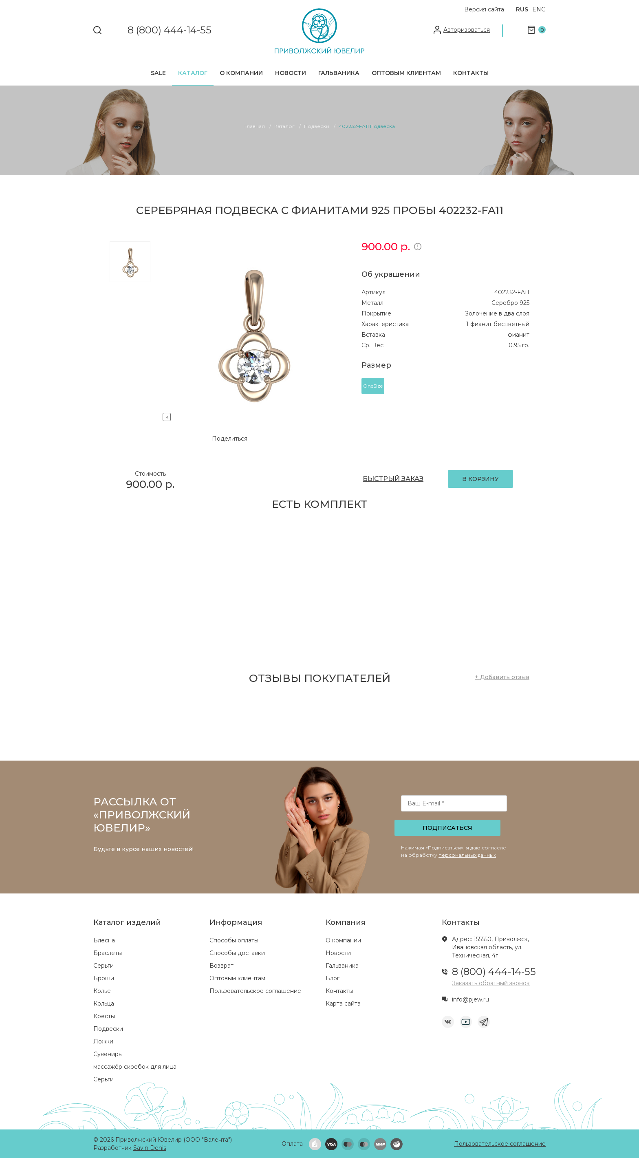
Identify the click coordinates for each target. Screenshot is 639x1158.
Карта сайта (343, 1003)
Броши (103, 978)
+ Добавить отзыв (502, 677)
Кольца (103, 1003)
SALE (158, 73)
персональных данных (467, 855)
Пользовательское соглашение (255, 991)
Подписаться (447, 828)
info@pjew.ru (470, 999)
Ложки (103, 1041)
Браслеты (107, 953)
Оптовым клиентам (406, 73)
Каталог (192, 73)
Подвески (108, 1028)
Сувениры (108, 1054)
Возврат (221, 965)
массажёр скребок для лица (134, 1066)
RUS (522, 9)
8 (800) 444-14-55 (170, 30)
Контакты (471, 73)
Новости (290, 73)
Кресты (104, 1016)
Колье (102, 991)
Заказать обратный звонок (491, 983)
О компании (241, 73)
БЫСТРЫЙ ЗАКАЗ (393, 479)
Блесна (104, 940)
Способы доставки (237, 953)
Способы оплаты (233, 940)
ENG (539, 9)
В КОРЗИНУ (480, 479)
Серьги (103, 965)
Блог (332, 978)
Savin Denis (149, 1147)
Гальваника (338, 73)
